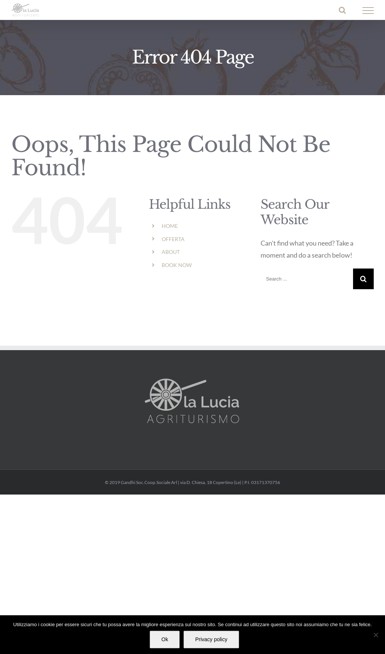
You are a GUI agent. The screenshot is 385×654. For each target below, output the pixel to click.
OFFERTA (173, 239)
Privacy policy (211, 639)
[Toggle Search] (342, 10)
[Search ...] (307, 279)
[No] (375, 635)
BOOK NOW (177, 265)
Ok (164, 639)
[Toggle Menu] (368, 10)
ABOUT (171, 252)
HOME (170, 226)
